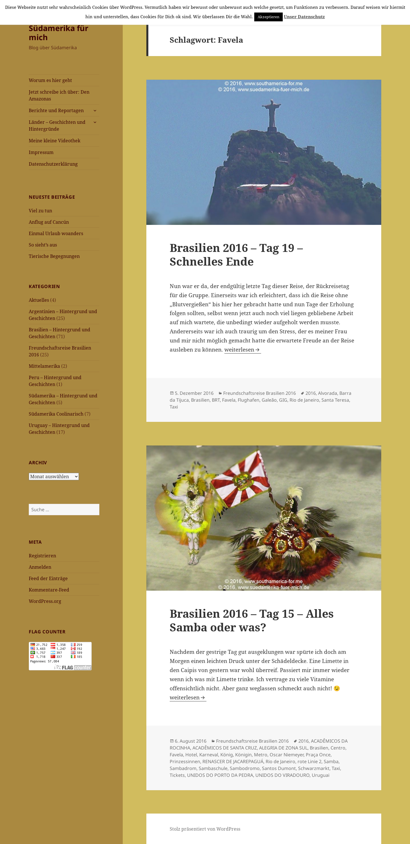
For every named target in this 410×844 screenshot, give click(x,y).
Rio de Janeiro (304, 400)
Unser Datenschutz (304, 16)
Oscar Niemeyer (287, 754)
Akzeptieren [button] (268, 16)
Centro (338, 748)
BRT (216, 400)
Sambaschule (213, 768)
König (226, 754)
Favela (228, 400)
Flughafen (248, 400)
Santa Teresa (335, 400)
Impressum (41, 152)
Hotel (191, 754)
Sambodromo (245, 768)
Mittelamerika (44, 366)
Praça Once (318, 754)
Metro (260, 754)
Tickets (177, 775)
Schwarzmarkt (313, 768)
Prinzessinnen (185, 761)
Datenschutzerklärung (53, 164)
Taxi (174, 407)
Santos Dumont (279, 768)
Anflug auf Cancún (49, 222)
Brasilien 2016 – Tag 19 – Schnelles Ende (236, 254)
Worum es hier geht (50, 80)
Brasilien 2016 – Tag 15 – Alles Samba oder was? (252, 620)
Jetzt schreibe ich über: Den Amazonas (59, 95)
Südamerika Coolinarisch (56, 414)
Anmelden (40, 567)
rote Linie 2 (309, 761)
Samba (331, 761)
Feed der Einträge (48, 578)
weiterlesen (242, 349)
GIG (283, 400)
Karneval (208, 754)
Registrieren (42, 556)
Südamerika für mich (58, 32)
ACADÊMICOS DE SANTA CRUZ (224, 748)
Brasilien (200, 400)
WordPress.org (45, 601)
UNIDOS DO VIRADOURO (282, 775)
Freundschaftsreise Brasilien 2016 (259, 393)
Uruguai (320, 775)
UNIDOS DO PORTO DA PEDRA (220, 775)
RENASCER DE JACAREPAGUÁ (232, 761)
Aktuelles (39, 300)
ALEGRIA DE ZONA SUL (283, 748)
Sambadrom (183, 768)
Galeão (269, 400)
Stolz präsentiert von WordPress (205, 829)
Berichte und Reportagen (56, 110)
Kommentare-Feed (49, 590)
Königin (243, 754)
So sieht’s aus (43, 245)
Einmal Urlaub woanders (56, 233)
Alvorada (327, 393)
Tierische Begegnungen (54, 256)
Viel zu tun (40, 211)
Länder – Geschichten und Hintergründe (57, 125)
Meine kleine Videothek (54, 140)
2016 (311, 393)
